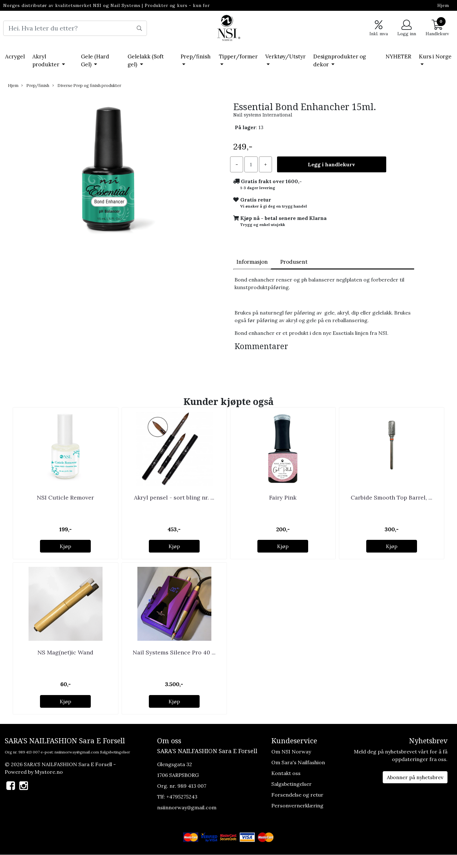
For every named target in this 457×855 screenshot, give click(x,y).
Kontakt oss (286, 773)
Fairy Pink (282, 497)
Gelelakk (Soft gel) (146, 60)
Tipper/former (238, 56)
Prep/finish (196, 56)
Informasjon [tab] (252, 261)
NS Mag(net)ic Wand (65, 652)
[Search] (75, 28)
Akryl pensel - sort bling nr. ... (174, 497)
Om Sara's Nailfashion (298, 762)
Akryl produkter (46, 60)
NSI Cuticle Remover (65, 497)
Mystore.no (49, 772)
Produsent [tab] (294, 261)
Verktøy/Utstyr (285, 56)
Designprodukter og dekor (339, 60)
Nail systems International (262, 114)
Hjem (443, 5)
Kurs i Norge (435, 56)
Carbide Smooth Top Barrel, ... (391, 497)
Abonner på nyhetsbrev (415, 777)
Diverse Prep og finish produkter (86, 85)
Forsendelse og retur (297, 795)
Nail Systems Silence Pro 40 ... (174, 652)
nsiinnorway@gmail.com (77, 752)
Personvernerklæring (297, 805)
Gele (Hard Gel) (95, 60)
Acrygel (15, 56)
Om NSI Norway (291, 751)
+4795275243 (181, 796)
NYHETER (398, 56)
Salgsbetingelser (115, 752)
